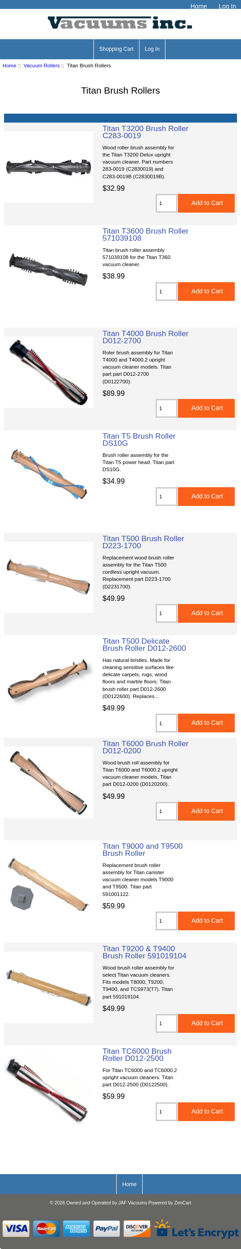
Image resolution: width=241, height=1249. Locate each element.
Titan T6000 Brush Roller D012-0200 (145, 747)
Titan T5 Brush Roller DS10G (138, 439)
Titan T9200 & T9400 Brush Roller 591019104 (144, 952)
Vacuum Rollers (42, 65)
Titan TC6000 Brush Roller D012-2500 (137, 1055)
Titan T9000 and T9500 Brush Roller (142, 850)
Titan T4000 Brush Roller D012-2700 (145, 337)
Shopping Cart (116, 49)
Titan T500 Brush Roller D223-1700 (143, 542)
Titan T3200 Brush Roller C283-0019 (145, 132)
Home (198, 6)
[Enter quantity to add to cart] (167, 203)
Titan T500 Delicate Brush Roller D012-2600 (144, 645)
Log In (227, 6)
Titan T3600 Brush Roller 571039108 (145, 234)
